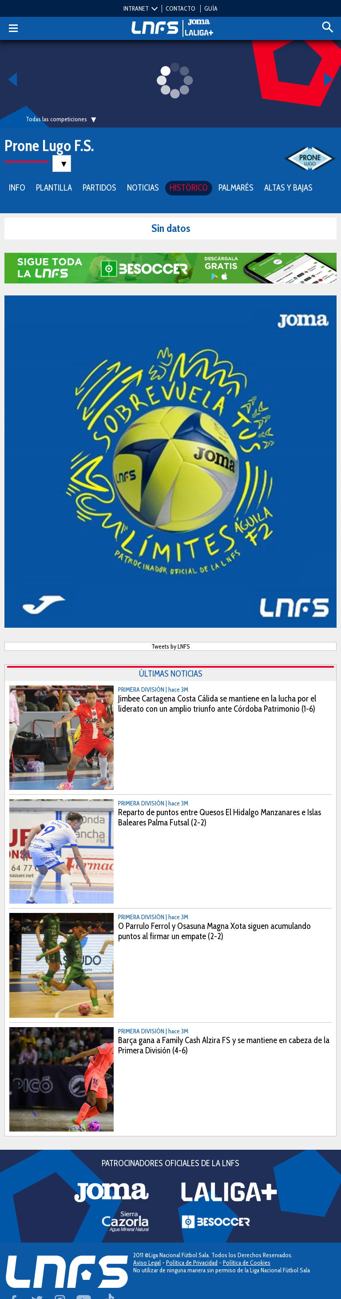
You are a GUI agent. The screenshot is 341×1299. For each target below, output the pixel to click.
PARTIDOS (99, 188)
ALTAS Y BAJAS (288, 188)
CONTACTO (180, 8)
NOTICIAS (143, 188)
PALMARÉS (236, 188)
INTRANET (136, 8)
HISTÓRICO (189, 188)
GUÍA (211, 8)
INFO (17, 188)
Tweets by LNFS (170, 646)
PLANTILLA (54, 188)
